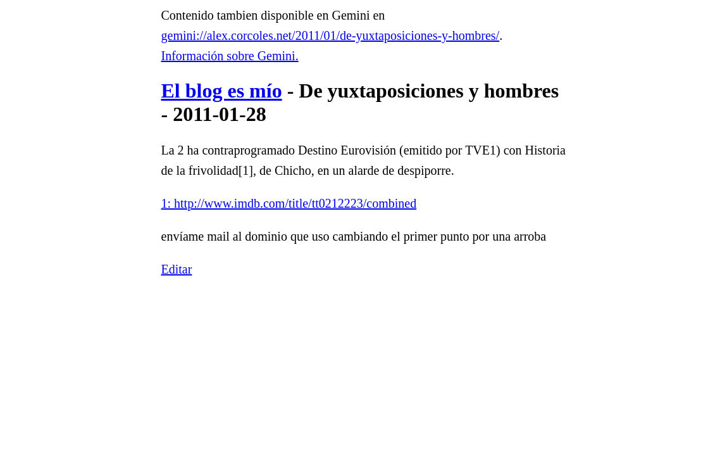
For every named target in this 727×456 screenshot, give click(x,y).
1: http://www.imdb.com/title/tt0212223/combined (289, 203)
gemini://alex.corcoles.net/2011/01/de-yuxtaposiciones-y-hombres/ (330, 35)
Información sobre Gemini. (230, 56)
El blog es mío (221, 90)
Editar (176, 269)
